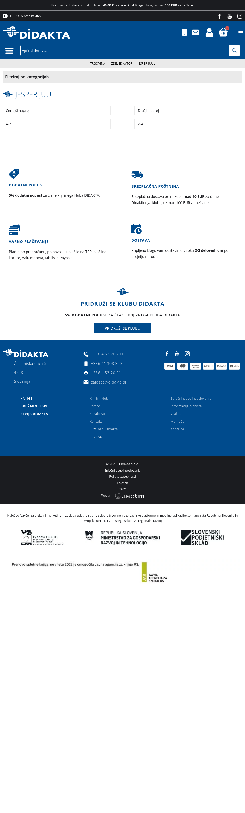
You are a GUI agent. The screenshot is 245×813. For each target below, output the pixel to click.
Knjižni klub (99, 398)
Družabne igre (34, 406)
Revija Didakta (34, 414)
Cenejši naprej (18, 110)
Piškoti (122, 489)
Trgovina (97, 63)
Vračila (176, 414)
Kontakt (96, 421)
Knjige (26, 398)
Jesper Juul (35, 94)
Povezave (97, 437)
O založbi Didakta (104, 429)
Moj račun (179, 421)
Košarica (177, 429)
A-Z (8, 124)
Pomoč (95, 406)
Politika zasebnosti (122, 476)
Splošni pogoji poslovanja (191, 398)
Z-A (140, 124)
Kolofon (122, 483)
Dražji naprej (148, 110)
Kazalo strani (100, 414)
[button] (241, 32)
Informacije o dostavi (188, 406)
